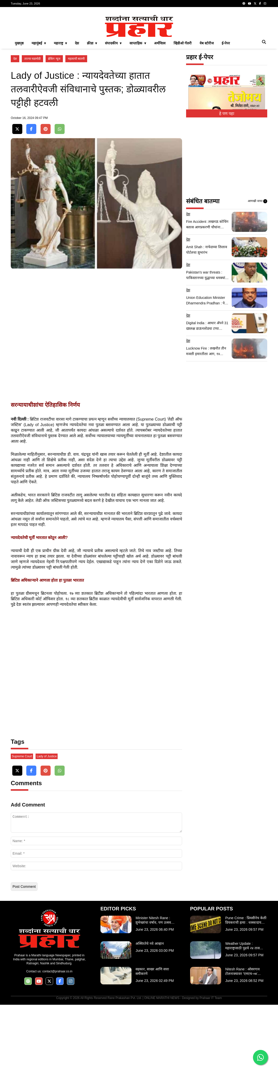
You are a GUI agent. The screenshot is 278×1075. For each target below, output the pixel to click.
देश (77, 113)
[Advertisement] (139, 46)
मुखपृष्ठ (19, 113)
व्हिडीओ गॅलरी (183, 113)
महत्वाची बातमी (76, 129)
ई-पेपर (226, 113)
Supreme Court (22, 826)
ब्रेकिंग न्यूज (54, 129)
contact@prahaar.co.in (57, 1041)
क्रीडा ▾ (92, 113)
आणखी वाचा (257, 272)
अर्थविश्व (160, 113)
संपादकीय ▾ (113, 113)
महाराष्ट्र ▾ (60, 113)
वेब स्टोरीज (207, 113)
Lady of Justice (47, 826)
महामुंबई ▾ (39, 113)
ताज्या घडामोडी (32, 129)
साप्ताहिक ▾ (137, 113)
